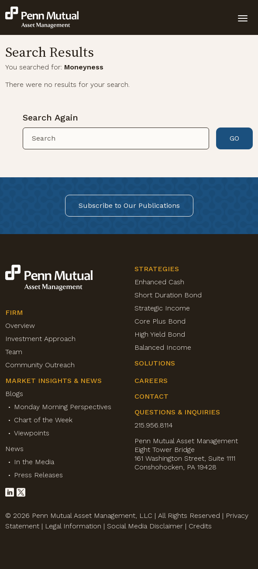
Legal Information (73, 526)
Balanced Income (162, 347)
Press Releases (38, 475)
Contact (151, 396)
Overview (20, 325)
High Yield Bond (159, 334)
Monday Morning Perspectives (62, 407)
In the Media (34, 462)
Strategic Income (162, 308)
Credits (200, 526)
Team (13, 352)
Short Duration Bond (168, 295)
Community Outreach (40, 365)
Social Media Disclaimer (145, 526)
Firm (14, 312)
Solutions (154, 363)
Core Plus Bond (160, 321)
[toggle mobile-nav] (243, 17)
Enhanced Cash (159, 282)
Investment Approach (40, 339)
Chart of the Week (43, 420)
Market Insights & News (53, 380)
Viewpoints (31, 433)
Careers (151, 380)
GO (234, 138)
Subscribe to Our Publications (129, 205)
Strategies (156, 269)
